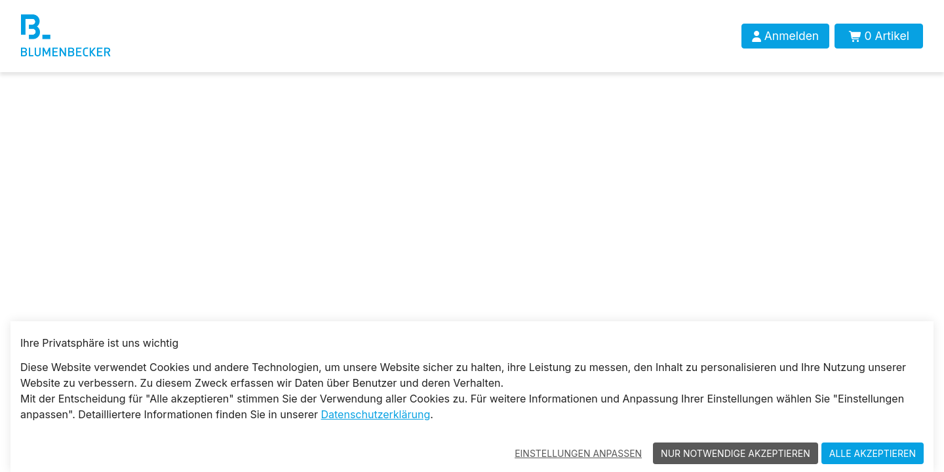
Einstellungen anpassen (578, 453)
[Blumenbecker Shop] (108, 36)
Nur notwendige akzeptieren (735, 453)
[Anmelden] (785, 36)
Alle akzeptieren (872, 453)
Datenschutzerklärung (376, 414)
